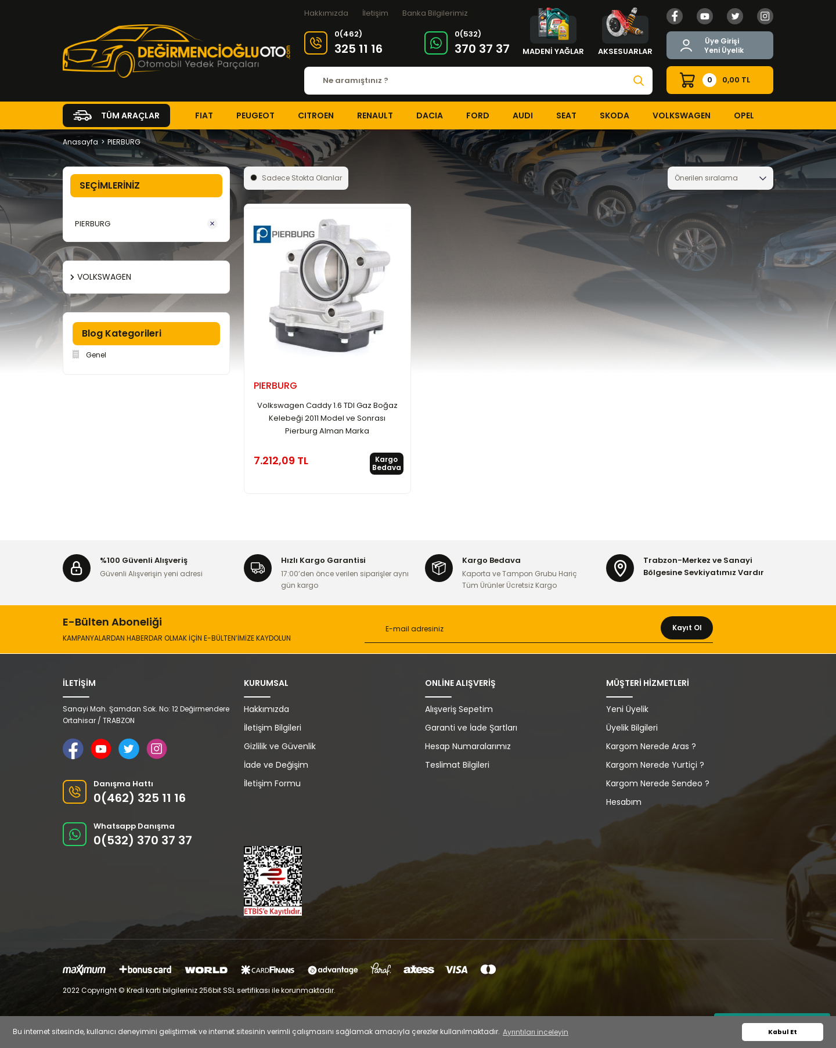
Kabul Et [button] (782, 1032)
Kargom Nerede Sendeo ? (657, 783)
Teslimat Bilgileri (457, 765)
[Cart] (719, 80)
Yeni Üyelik (724, 50)
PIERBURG (123, 142)
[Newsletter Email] (539, 629)
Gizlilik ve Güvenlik (280, 746)
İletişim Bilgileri (272, 727)
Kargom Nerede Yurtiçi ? (655, 765)
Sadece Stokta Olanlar (302, 178)
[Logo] (176, 51)
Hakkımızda (326, 13)
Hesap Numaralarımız (468, 746)
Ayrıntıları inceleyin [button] (535, 1032)
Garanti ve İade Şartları (471, 727)
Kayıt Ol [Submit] (687, 628)
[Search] (478, 81)
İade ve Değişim (276, 765)
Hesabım (624, 802)
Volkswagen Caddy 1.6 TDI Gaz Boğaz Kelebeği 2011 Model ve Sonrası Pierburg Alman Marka (327, 418)
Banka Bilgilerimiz (435, 13)
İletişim (375, 13)
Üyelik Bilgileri (632, 727)
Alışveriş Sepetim (459, 709)
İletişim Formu (272, 783)
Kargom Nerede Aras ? (651, 746)
